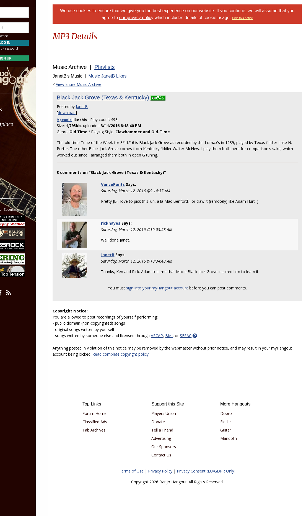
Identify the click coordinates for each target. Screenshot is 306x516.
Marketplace (26, 124)
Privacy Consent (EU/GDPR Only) (213, 471)
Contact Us (170, 455)
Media (19, 153)
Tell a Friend (171, 430)
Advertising (170, 438)
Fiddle (230, 421)
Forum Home (107, 413)
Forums (20, 109)
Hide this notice (253, 18)
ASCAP (171, 335)
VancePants (124, 184)
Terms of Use (138, 471)
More (17, 168)
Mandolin (233, 438)
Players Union (172, 413)
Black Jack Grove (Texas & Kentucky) (117, 97)
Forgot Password (31, 48)
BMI (182, 335)
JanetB (96, 106)
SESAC (199, 335)
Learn (18, 139)
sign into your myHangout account (164, 288)
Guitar (230, 430)
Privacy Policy (167, 471)
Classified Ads (107, 421)
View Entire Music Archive (92, 84)
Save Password (21, 36)
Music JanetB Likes (121, 76)
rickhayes (122, 223)
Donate (167, 421)
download (80, 112)
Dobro (231, 413)
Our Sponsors (172, 446)
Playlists (118, 67)
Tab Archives (106, 430)
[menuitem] (31, 109)
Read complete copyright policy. (156, 354)
